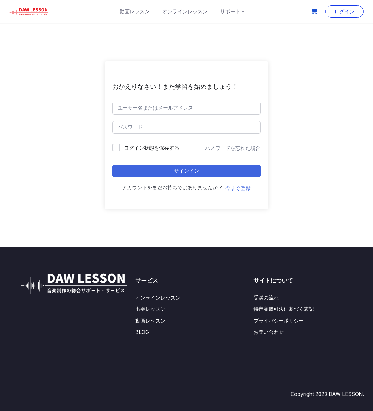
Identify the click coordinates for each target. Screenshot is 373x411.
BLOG (142, 332)
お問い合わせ (268, 332)
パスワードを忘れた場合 (232, 148)
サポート (230, 11)
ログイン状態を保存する (151, 148)
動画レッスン (135, 11)
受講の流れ (266, 297)
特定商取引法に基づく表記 (283, 309)
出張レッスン (150, 309)
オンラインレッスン (185, 11)
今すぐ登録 (238, 188)
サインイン (186, 171)
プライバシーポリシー (278, 320)
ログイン (344, 11)
